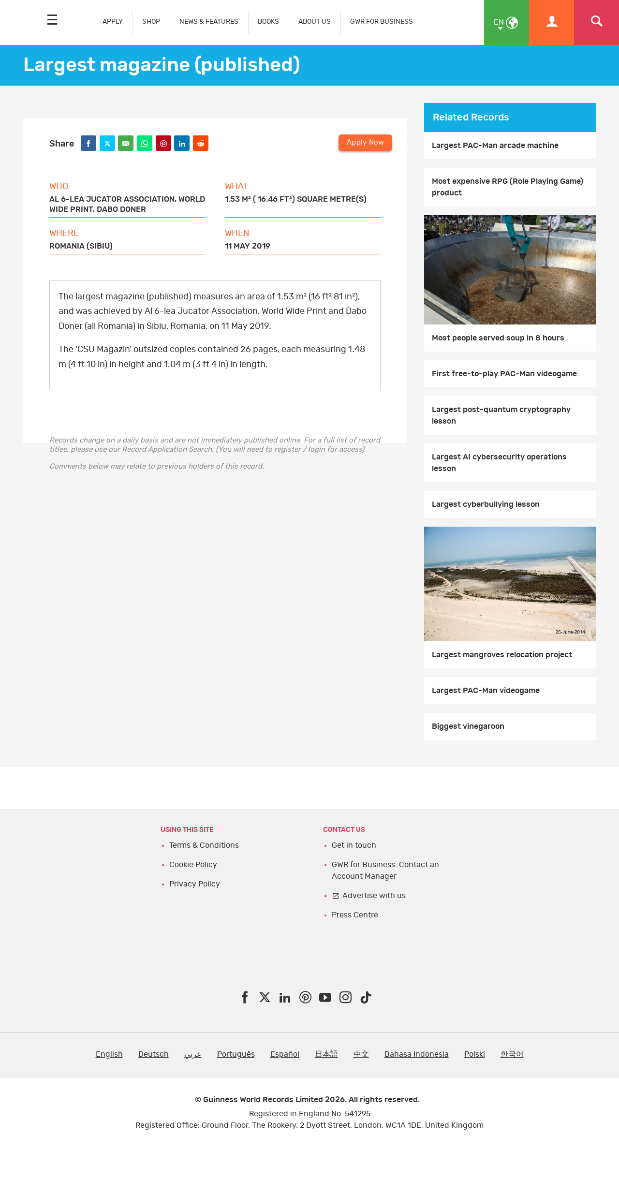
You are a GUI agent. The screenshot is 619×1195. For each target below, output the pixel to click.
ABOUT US (314, 21)
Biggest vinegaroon (468, 726)
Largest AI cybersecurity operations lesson (499, 462)
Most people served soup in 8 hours (498, 338)
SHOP (151, 21)
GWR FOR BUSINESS (381, 21)
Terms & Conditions (204, 845)
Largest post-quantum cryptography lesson (501, 415)
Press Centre (355, 915)
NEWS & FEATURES (208, 21)
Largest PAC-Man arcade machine (495, 145)
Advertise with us (374, 896)
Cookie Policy (193, 865)
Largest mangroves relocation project (502, 655)
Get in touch (354, 845)
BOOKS (268, 21)
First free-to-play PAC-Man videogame (504, 374)
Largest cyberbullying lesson (486, 504)
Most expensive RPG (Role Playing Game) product (507, 187)
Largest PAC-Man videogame (486, 690)
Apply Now (365, 142)
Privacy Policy (194, 884)
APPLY (113, 21)
